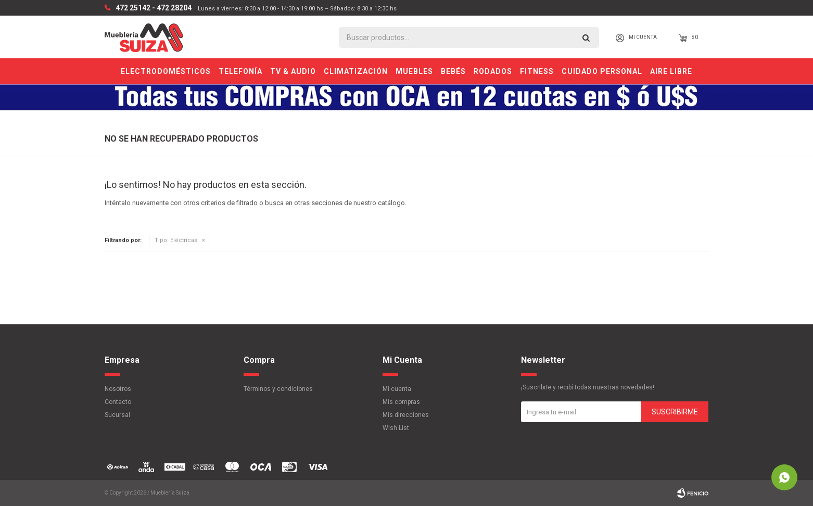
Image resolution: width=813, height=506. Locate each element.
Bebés (453, 71)
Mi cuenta (397, 389)
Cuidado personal (602, 71)
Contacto (118, 402)
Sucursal (117, 415)
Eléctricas (176, 240)
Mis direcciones (406, 415)
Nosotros (118, 389)
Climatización (356, 71)
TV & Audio (293, 71)
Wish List (396, 428)
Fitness (537, 71)
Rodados (493, 71)
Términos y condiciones (278, 389)
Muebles (414, 71)
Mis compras (401, 402)
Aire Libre (671, 71)
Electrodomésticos (166, 71)
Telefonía (240, 71)
